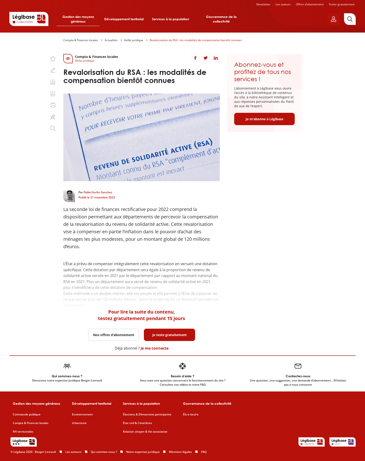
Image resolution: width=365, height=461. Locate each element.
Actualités (111, 40)
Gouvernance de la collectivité (221, 19)
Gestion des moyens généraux (78, 19)
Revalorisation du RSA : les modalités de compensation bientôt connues (196, 40)
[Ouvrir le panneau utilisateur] (333, 19)
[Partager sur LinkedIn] (216, 58)
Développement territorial (124, 19)
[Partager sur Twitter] (206, 58)
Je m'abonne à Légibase (264, 119)
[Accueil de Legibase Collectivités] (28, 19)
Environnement (82, 414)
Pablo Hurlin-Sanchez (98, 192)
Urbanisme (79, 423)
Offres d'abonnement (310, 4)
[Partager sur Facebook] (195, 58)
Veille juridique (133, 40)
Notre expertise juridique (143, 452)
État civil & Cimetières (137, 423)
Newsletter (263, 4)
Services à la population (170, 19)
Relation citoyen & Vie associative (145, 432)
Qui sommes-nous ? (104, 452)
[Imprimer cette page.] (52, 105)
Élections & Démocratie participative (147, 414)
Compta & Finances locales (80, 40)
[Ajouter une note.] (52, 70)
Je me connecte (155, 348)
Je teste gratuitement (169, 335)
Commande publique (27, 414)
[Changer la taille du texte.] (52, 116)
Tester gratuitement (342, 4)
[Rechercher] (350, 19)
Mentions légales (180, 452)
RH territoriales (23, 432)
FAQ (203, 452)
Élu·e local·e (191, 414)
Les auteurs (283, 4)
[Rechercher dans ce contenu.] (52, 128)
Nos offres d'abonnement (113, 335)
